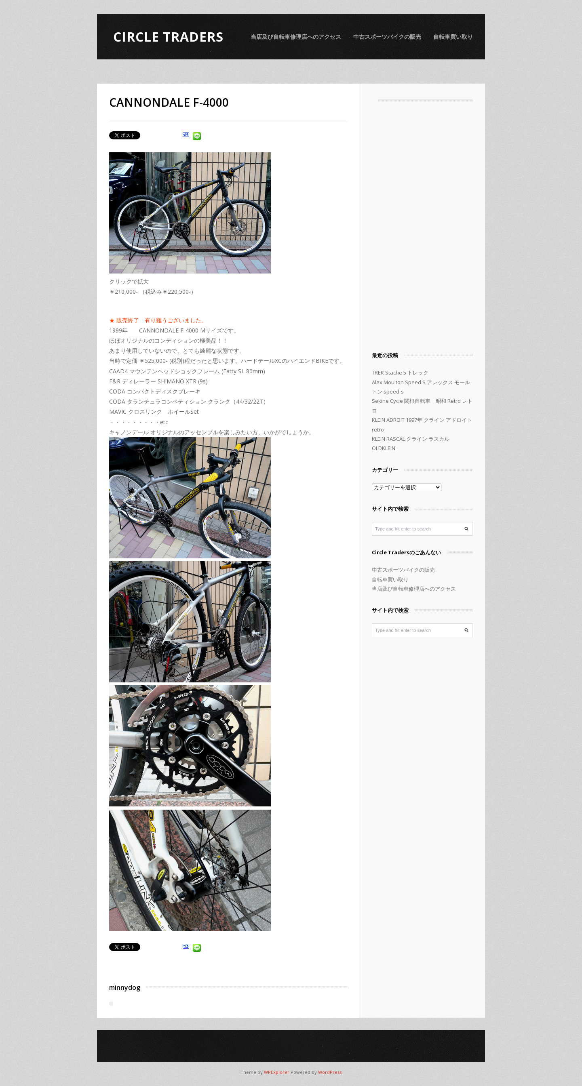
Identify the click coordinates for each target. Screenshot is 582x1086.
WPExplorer (276, 1072)
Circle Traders (168, 36)
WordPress (330, 1072)
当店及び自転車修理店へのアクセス (296, 36)
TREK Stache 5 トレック (400, 372)
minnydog (124, 987)
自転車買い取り (453, 36)
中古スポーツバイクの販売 (387, 36)
